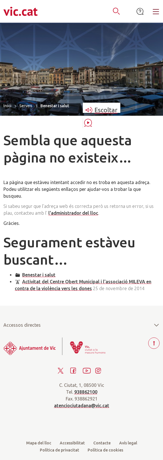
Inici (7, 105)
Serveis (25, 106)
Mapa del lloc (38, 443)
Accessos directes (81, 325)
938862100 (85, 391)
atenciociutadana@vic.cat (81, 405)
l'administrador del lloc (73, 213)
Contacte (102, 443)
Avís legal (128, 443)
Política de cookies (105, 450)
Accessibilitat (72, 443)
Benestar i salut (38, 274)
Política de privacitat (59, 450)
